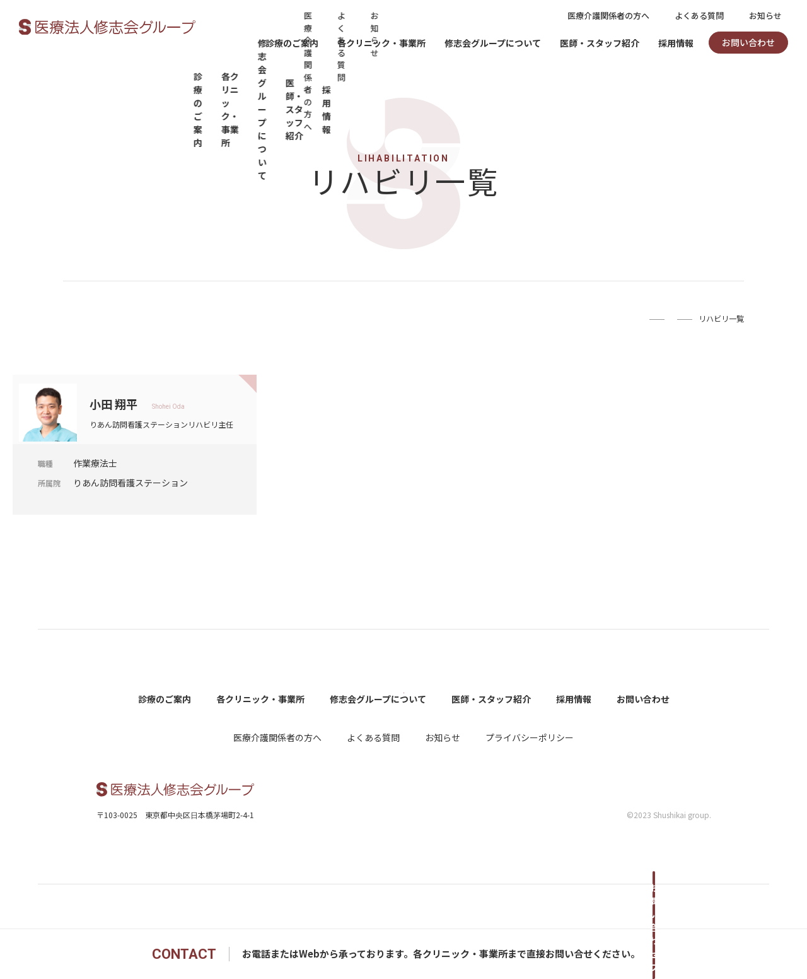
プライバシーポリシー (529, 781)
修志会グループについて (492, 43)
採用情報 (676, 43)
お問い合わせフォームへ (652, 953)
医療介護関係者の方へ (608, 15)
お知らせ (765, 15)
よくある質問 (699, 15)
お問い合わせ (748, 42)
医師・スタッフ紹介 (599, 43)
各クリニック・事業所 (381, 43)
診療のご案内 (291, 43)
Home (558, 318)
